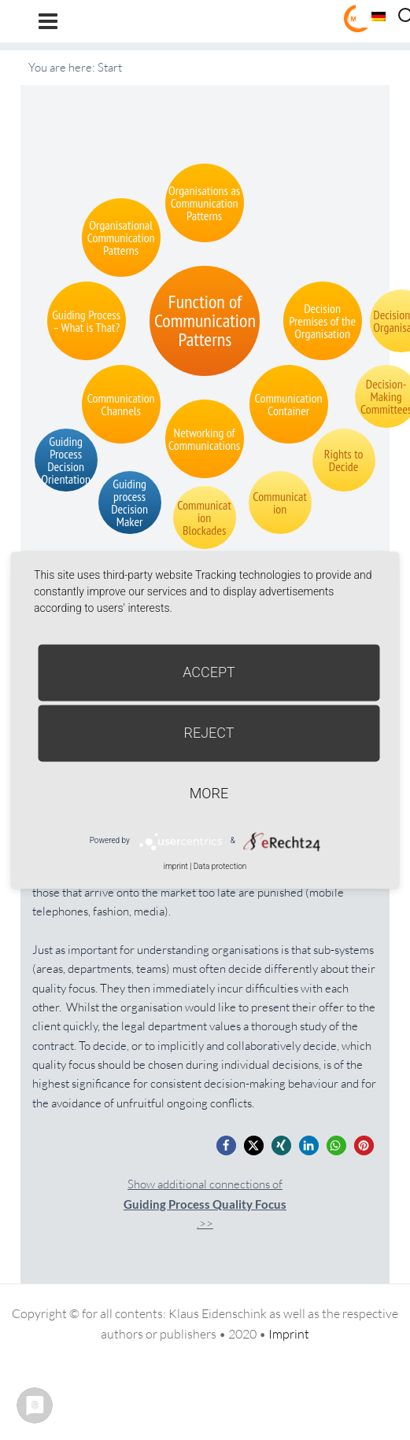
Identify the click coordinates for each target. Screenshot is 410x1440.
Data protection (220, 866)
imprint (176, 866)
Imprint (288, 1334)
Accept (209, 672)
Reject (208, 732)
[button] (226, 1145)
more (209, 793)
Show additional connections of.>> (205, 1204)
